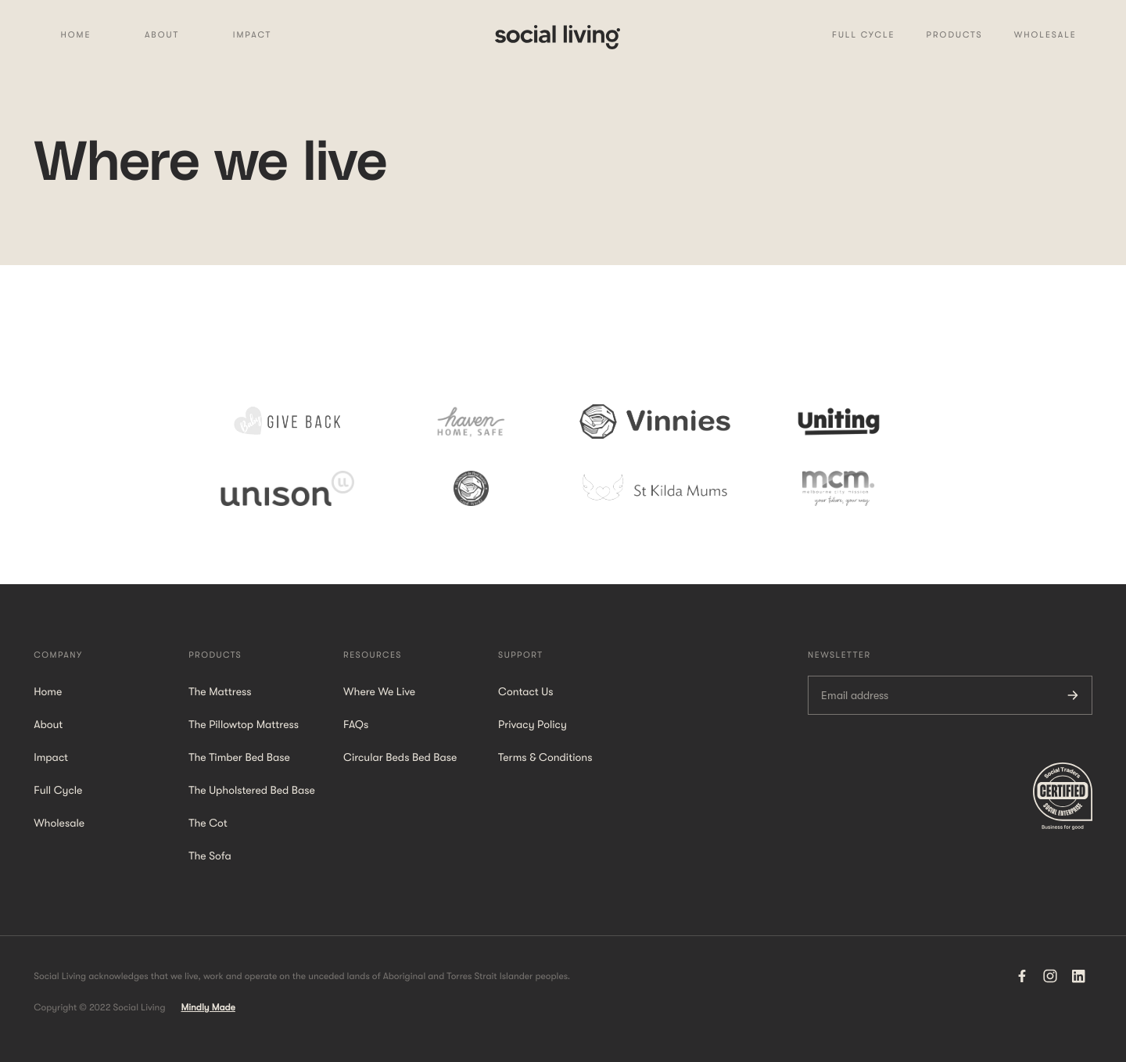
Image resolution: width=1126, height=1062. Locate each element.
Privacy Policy (532, 725)
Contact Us (526, 692)
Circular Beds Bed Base (400, 758)
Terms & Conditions (545, 758)
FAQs (355, 725)
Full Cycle (863, 35)
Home (75, 35)
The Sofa (209, 856)
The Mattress (219, 692)
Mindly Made (208, 1007)
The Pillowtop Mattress (243, 725)
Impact (252, 35)
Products (955, 35)
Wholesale (59, 823)
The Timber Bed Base (239, 758)
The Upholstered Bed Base (251, 790)
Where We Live (379, 692)
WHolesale (1045, 35)
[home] (557, 35)
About (162, 35)
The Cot (208, 823)
